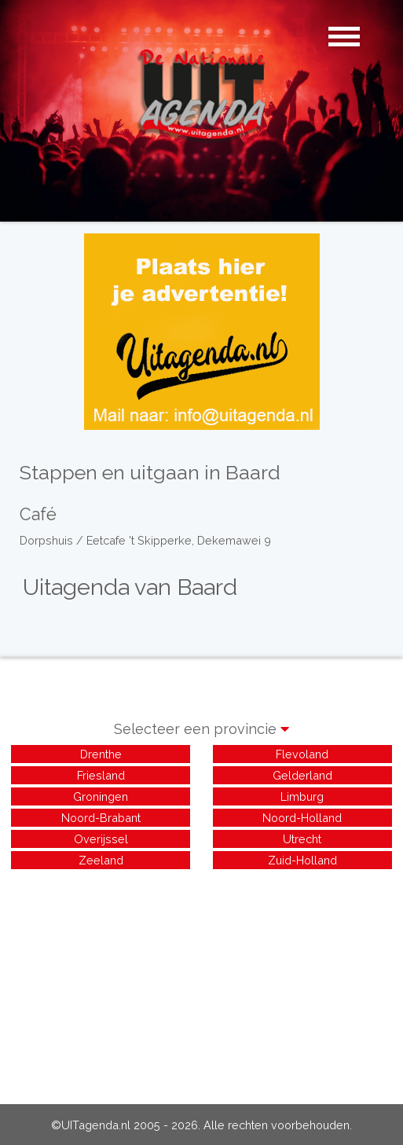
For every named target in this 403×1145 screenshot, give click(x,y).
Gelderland (302, 775)
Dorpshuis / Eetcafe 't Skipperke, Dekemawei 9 (145, 540)
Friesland (101, 775)
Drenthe (101, 754)
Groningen (100, 796)
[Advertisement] (201, 982)
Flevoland (302, 754)
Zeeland (101, 860)
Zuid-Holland (302, 860)
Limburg (302, 796)
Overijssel (101, 839)
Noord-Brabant (101, 817)
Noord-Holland (302, 817)
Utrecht (302, 839)
